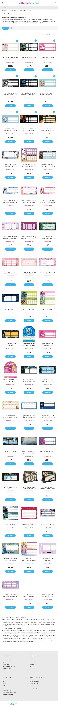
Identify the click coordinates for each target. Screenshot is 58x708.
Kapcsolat (5, 689)
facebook (30, 690)
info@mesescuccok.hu (35, 687)
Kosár (31, 668)
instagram (33, 690)
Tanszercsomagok (7, 670)
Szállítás (4, 685)
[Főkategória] (4, 12)
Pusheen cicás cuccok (7, 672)
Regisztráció (32, 663)
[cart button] (55, 3)
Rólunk (4, 683)
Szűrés (6, 29)
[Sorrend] (48, 35)
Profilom (32, 665)
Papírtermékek (23, 12)
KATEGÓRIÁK (13, 12)
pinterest (36, 690)
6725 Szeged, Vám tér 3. (35, 683)
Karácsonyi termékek (7, 674)
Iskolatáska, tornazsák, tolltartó (9, 668)
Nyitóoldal (5, 663)
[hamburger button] (2, 3)
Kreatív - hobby (6, 665)
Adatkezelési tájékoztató (8, 696)
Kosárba (10, 71)
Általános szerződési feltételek (9, 694)
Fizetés (4, 687)
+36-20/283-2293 (34, 685)
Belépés (31, 661)
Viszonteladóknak (6, 691)
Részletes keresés (7, 661)
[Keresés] (29, 7)
